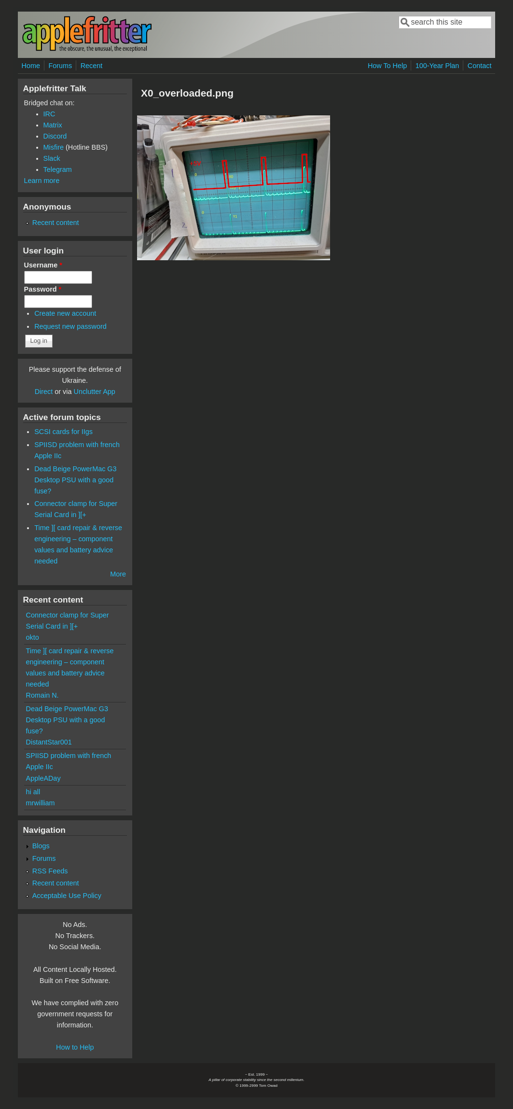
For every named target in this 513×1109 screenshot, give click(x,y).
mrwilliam (40, 803)
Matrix (52, 125)
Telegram (57, 169)
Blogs (41, 846)
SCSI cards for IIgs (63, 431)
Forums (60, 66)
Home (31, 66)
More (118, 574)
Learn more (42, 180)
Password (43, 289)
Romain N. (42, 695)
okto (32, 637)
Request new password (70, 326)
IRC (49, 114)
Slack (51, 158)
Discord (55, 136)
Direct (44, 391)
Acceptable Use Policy (66, 895)
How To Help (387, 66)
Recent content (55, 222)
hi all (33, 792)
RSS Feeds (50, 871)
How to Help (75, 1047)
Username (43, 265)
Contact (480, 66)
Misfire (53, 147)
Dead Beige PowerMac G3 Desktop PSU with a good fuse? (75, 480)
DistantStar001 (49, 742)
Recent (92, 66)
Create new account (65, 313)
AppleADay (43, 778)
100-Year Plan (437, 66)
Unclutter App (94, 391)
